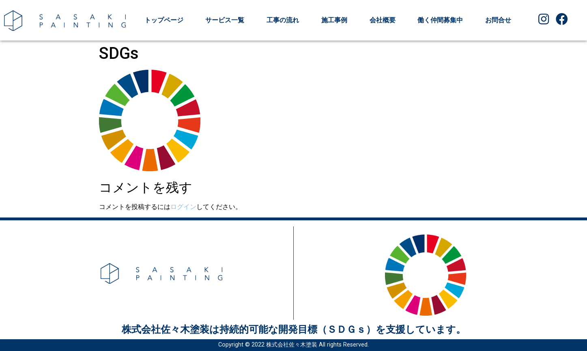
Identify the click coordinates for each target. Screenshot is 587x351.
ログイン (183, 207)
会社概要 (383, 20)
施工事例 (334, 20)
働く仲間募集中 (440, 20)
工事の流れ (283, 20)
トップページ (163, 20)
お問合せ (498, 20)
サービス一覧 (224, 20)
